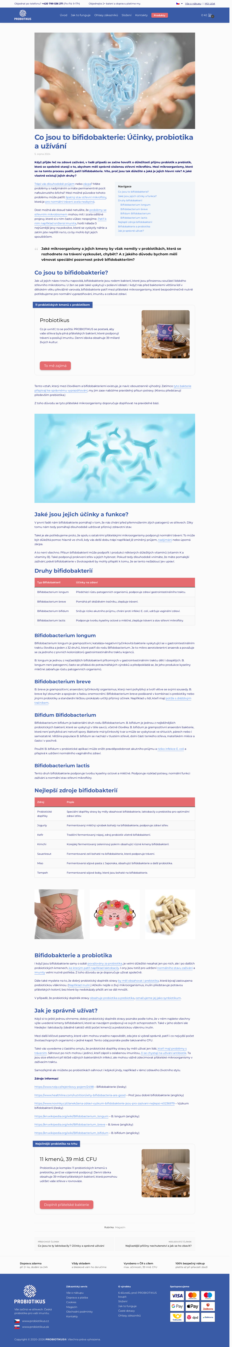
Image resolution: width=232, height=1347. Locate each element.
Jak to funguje (127, 1306)
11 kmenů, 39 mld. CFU (68, 1159)
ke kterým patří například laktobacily (94, 968)
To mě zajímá (55, 366)
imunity (39, 972)
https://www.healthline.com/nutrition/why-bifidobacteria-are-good (80, 1095)
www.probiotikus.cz (31, 1321)
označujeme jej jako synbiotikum (158, 998)
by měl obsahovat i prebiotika (138, 980)
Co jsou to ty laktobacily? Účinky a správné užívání (71, 1245)
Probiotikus (54, 320)
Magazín (120, 1227)
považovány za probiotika (105, 963)
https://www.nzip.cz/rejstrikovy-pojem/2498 (64, 1086)
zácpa (87, 184)
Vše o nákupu (193, 3)
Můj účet (210, 3)
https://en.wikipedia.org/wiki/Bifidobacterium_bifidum (71, 1133)
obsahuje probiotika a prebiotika (112, 998)
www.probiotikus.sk (31, 1327)
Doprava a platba (77, 1297)
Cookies (71, 1302)
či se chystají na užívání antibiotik (163, 1053)
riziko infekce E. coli (171, 748)
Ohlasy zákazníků (129, 1315)
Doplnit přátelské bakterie (66, 1205)
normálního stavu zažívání (175, 968)
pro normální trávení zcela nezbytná (69, 201)
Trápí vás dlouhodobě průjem (54, 184)
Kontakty (72, 1316)
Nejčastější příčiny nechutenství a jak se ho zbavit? (158, 1245)
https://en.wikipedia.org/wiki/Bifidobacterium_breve (69, 1124)
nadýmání (165, 539)
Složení (122, 1301)
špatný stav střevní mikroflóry (86, 197)
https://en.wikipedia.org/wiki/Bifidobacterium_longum (71, 1116)
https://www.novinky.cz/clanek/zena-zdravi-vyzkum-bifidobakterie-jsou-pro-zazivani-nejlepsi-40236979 (104, 1103)
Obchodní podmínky (79, 1311)
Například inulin (79, 985)
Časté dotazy (126, 1310)
